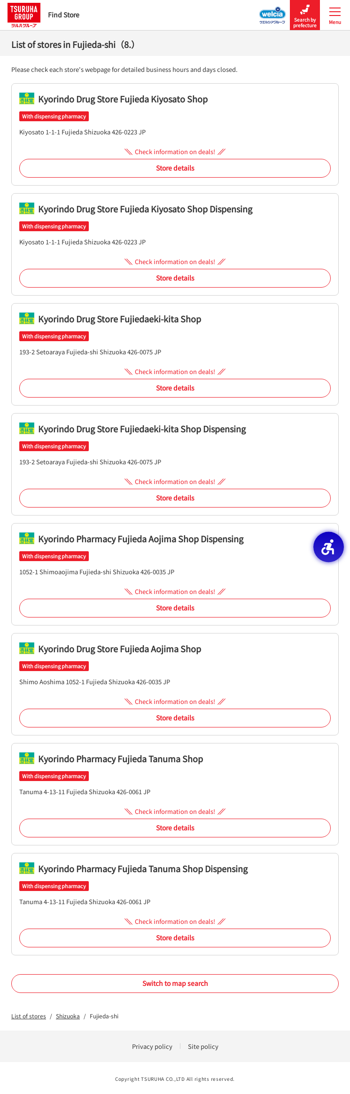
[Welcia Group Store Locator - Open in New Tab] (272, 12)
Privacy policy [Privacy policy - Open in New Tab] (152, 1046)
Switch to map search (175, 983)
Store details (175, 167)
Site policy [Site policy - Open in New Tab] (203, 1046)
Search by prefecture (305, 15)
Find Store (43, 15)
